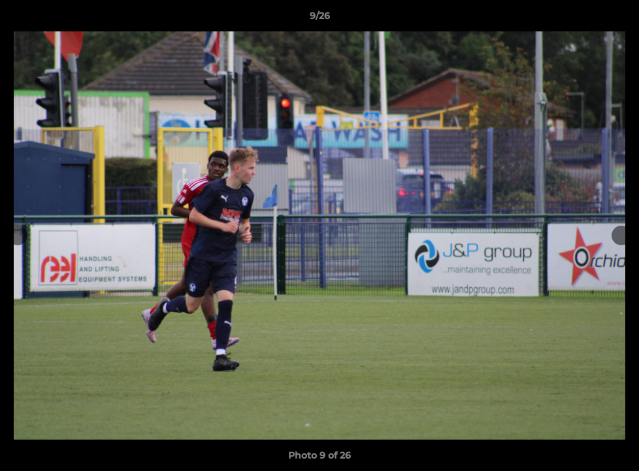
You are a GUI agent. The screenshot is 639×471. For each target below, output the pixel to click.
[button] (615, 19)
